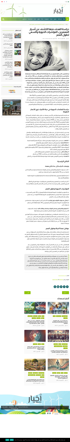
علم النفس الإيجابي (58, 346)
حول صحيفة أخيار (14, 408)
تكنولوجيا (47, 19)
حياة (42, 19)
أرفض (7, 439)
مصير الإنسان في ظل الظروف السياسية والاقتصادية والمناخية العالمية (60, 322)
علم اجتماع (30, 316)
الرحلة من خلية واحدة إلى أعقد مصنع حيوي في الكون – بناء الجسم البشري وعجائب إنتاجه (35, 348)
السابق (64, 292)
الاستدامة (58, 316)
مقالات (65, 318)
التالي (28, 292)
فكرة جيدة (30, 19)
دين (59, 344)
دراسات (46, 38)
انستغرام (4, 2)
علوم (39, 19)
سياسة (55, 344)
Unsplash (61, 279)
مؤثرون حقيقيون (32, 375)
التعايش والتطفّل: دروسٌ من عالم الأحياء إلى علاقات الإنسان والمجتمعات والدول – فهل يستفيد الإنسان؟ (35, 322)
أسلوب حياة (52, 38)
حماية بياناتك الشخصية (23, 406)
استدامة (60, 19)
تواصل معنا (5, 406)
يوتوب (2, 2)
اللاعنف (30, 372)
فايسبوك (7, 2)
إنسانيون (24, 19)
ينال (67, 38)
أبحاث (66, 372)
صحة (51, 19)
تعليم (55, 19)
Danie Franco (55, 279)
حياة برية (35, 316)
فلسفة (38, 318)
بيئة (64, 19)
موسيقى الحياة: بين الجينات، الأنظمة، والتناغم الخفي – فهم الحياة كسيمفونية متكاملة (59, 377)
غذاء (35, 19)
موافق (11, 439)
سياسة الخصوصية (13, 406)
